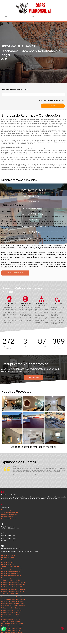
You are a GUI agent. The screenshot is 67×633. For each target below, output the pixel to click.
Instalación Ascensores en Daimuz (11, 630)
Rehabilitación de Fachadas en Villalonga (13, 582)
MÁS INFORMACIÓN (33, 201)
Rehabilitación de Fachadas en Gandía (13, 584)
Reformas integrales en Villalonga (11, 569)
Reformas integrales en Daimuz (11, 575)
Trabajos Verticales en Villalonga (11, 567)
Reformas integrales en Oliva (10, 573)
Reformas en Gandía (7, 558)
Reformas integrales (7, 510)
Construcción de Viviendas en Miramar (13, 606)
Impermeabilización (7, 516)
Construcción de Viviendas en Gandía (13, 599)
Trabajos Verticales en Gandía (10, 580)
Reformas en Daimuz (7, 562)
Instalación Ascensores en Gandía (11, 626)
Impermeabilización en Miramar (11, 619)
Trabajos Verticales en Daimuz (10, 608)
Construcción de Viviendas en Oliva (12, 601)
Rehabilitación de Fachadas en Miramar (13, 591)
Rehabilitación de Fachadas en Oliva (12, 587)
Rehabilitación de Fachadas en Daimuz (13, 589)
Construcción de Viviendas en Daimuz (13, 603)
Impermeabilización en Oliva (10, 615)
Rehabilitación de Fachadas (9, 514)
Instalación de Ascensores (9, 519)
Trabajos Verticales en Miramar (10, 621)
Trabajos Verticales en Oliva (9, 593)
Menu (20, 17)
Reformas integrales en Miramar (11, 578)
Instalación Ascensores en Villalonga (12, 624)
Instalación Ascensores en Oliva (11, 628)
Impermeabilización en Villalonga (11, 610)
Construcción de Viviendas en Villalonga (13, 597)
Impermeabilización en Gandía (10, 612)
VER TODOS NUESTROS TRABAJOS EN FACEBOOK (33, 447)
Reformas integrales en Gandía (10, 571)
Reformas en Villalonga (8, 555)
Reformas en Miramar (7, 564)
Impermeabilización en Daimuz (10, 617)
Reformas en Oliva (7, 560)
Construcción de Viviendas (9, 512)
